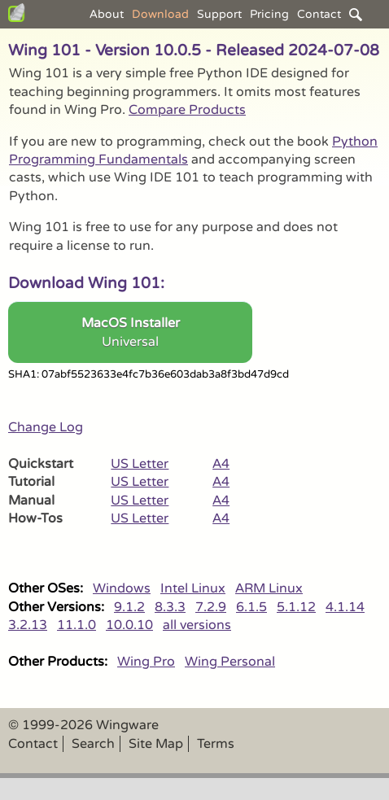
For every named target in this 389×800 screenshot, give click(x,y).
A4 (220, 464)
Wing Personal (230, 662)
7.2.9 (210, 607)
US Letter (139, 464)
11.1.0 (76, 625)
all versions (197, 625)
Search (93, 744)
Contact (319, 14)
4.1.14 (345, 607)
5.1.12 (296, 607)
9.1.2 (129, 607)
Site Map (156, 744)
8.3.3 (170, 607)
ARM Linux (269, 588)
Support (219, 14)
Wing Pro (146, 662)
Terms (215, 744)
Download (160, 14)
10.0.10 (129, 625)
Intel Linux (192, 588)
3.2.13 (27, 625)
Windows (122, 588)
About (107, 14)
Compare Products (187, 110)
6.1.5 (251, 607)
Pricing (269, 14)
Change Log (45, 427)
